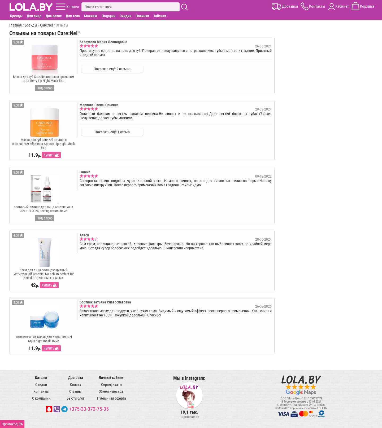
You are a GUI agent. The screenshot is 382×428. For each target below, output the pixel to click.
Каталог (41, 378)
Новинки (142, 16)
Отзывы (75, 391)
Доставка (75, 378)
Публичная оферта (111, 398)
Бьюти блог (75, 398)
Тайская (159, 16)
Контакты (41, 391)
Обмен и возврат (112, 391)
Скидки (125, 16)
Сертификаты (111, 384)
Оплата (75, 384)
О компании (41, 398)
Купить (49, 155)
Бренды (16, 16)
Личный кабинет (112, 378)
